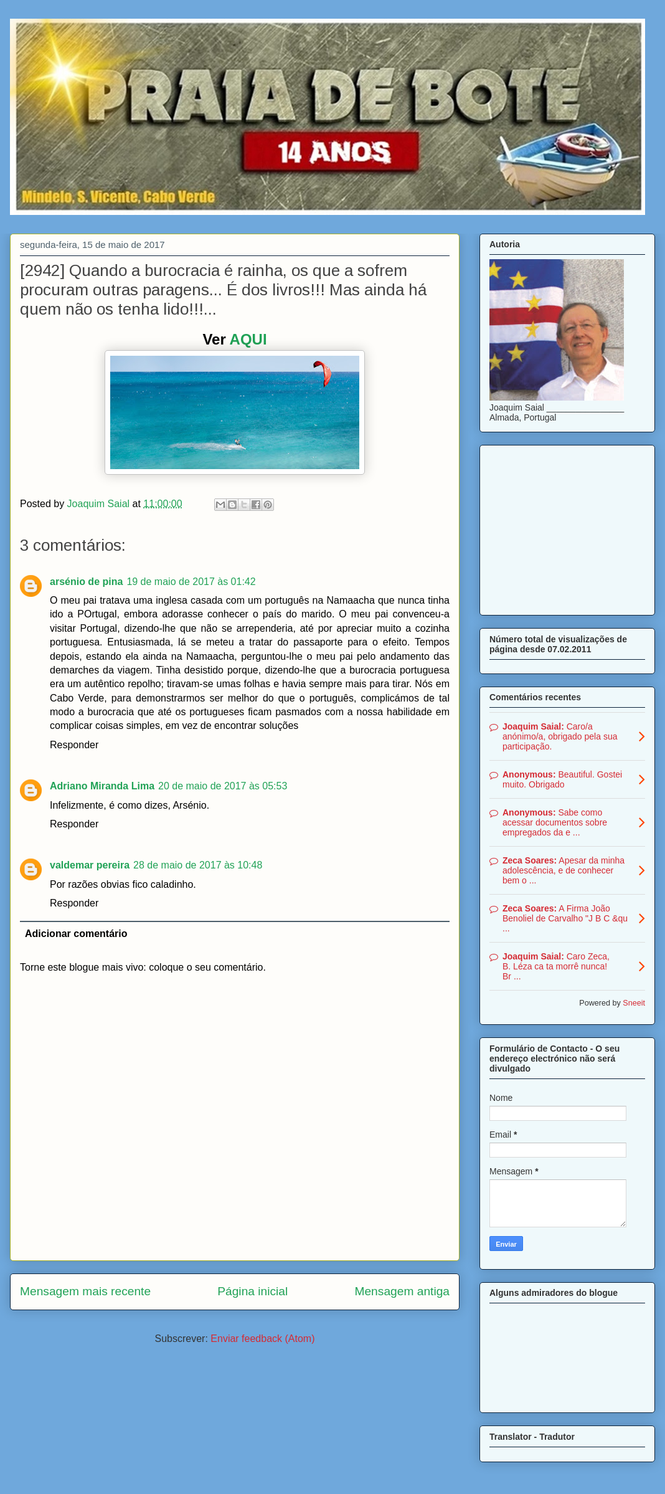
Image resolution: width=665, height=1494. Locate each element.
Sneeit (634, 1003)
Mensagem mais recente (85, 1291)
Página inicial (252, 1291)
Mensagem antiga (402, 1291)
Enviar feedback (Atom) (262, 1338)
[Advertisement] (567, 528)
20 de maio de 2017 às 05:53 (222, 786)
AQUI (248, 339)
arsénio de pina (86, 581)
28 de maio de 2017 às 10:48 (197, 865)
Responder (74, 745)
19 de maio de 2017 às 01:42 (190, 581)
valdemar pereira (90, 865)
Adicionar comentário (76, 933)
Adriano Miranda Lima (102, 786)
